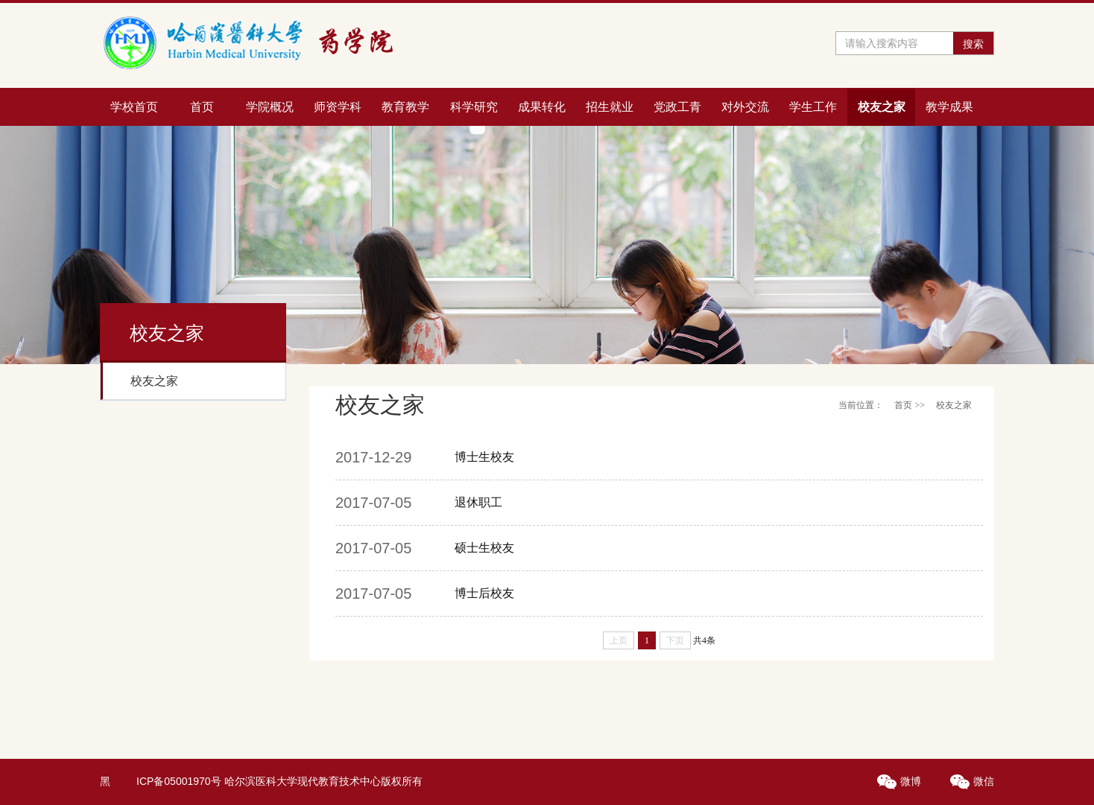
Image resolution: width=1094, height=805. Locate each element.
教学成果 (949, 107)
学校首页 (134, 107)
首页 (202, 107)
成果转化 (542, 107)
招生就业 (609, 107)
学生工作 (813, 107)
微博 (900, 781)
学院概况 (270, 107)
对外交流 (745, 107)
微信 (972, 781)
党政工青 (677, 107)
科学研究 (474, 107)
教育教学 (405, 107)
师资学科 (337, 107)
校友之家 (881, 107)
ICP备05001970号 (178, 781)
